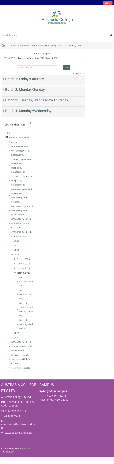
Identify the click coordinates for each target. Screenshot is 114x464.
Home (92, 69)
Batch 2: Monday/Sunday (25, 90)
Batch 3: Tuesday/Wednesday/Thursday (36, 100)
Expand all (78, 73)
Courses (96, 82)
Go (65, 67)
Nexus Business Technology (16, 457)
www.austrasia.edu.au (18, 439)
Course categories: (42, 53)
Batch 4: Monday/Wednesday (28, 111)
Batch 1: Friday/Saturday (24, 79)
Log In (107, 2)
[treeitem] (100, 69)
